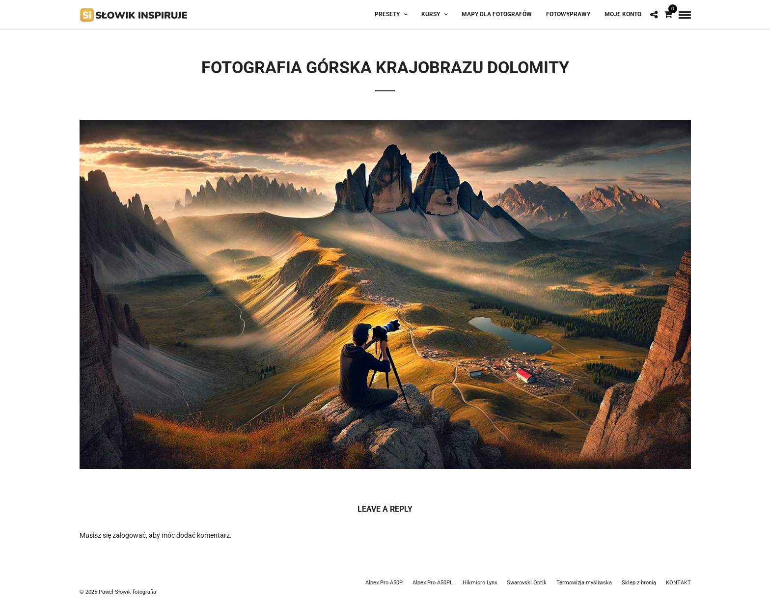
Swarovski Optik (527, 582)
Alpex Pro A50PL (432, 582)
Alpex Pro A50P (384, 582)
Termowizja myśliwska (584, 582)
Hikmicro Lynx (480, 582)
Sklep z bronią (639, 582)
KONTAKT (678, 582)
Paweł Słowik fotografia (127, 592)
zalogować (129, 535)
